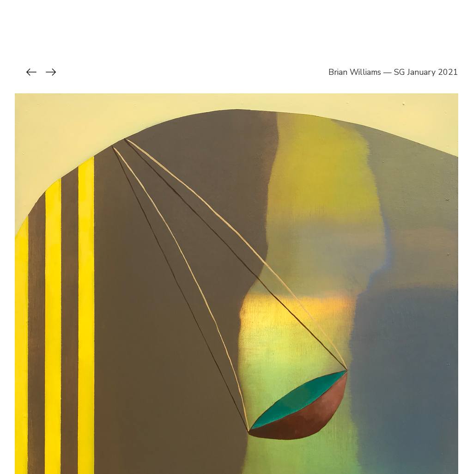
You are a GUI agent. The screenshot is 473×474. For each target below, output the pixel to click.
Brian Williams (354, 72)
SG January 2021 (426, 72)
